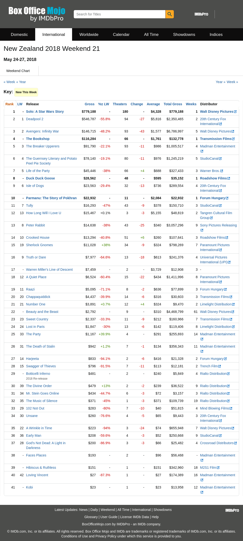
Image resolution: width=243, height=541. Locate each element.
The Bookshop (37, 139)
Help (155, 517)
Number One (35, 304)
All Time (151, 34)
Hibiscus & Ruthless (41, 467)
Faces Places (36, 455)
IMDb (142, 524)
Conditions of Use (74, 536)
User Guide (109, 517)
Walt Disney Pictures (218, 111)
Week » (232, 82)
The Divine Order (39, 386)
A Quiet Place (36, 277)
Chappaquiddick (38, 297)
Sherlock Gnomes (39, 245)
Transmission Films (217, 139)
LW (19, 104)
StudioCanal (211, 158)
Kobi (29, 487)
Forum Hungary (214, 198)
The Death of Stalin (40, 346)
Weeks (191, 104)
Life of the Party (38, 171)
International (53, 34)
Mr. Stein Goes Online (42, 393)
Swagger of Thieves (41, 366)
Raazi (30, 289)
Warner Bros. (211, 171)
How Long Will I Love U (43, 213)
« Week (9, 82)
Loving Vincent (37, 475)
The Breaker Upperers (43, 146)
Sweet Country (37, 319)
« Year (21, 82)
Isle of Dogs (35, 186)
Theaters (120, 104)
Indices (216, 34)
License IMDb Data (134, 517)
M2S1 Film (210, 467)
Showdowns (184, 34)
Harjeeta (32, 359)
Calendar (121, 34)
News (83, 510)
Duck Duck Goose (40, 178)
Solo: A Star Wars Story (45, 111)
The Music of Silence (41, 401)
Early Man (33, 435)
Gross (89, 104)
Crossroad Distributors (218, 443)
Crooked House (37, 237)
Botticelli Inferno (38, 374)
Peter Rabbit (35, 225)
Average (153, 104)
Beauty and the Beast (42, 312)
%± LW (103, 104)
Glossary (91, 517)
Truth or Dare (36, 257)
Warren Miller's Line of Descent (49, 269)
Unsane (32, 416)
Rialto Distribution (215, 374)
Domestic (19, 34)
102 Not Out (35, 408)
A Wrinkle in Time (39, 428)
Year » (220, 82)
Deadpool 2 (34, 119)
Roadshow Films (215, 178)
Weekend (108, 510)
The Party (33, 334)
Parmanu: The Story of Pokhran (51, 198)
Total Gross (173, 104)
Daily (94, 510)
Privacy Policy (105, 536)
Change (137, 104)
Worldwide (88, 34)
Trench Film (210, 366)
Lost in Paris (35, 327)
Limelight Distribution (217, 304)
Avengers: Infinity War (42, 131)
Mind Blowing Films (216, 408)
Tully (29, 205)
